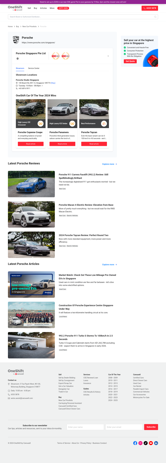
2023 (115, 397)
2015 (115, 386)
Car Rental (137, 386)
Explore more (109, 164)
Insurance (87, 383)
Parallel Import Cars (141, 389)
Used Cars (137, 383)
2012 (110, 383)
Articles (43, 8)
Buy (35, 8)
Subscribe (151, 427)
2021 (115, 395)
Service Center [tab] (33, 68)
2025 (115, 400)
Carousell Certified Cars (68, 406)
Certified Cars (138, 378)
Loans (85, 380)
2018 (110, 392)
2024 (110, 400)
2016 (110, 389)
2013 (115, 383)
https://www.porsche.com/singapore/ (38, 42)
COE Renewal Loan (90, 378)
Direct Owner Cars (140, 380)
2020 (110, 395)
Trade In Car (63, 392)
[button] (33, 85)
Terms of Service (63, 443)
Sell (29, 8)
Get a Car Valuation (66, 386)
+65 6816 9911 (24, 88)
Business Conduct (100, 443)
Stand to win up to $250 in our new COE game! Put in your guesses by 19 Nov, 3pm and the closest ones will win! (83, 2)
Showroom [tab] (20, 68)
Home (10, 26)
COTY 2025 (63, 8)
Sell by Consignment (66, 380)
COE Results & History (91, 392)
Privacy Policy (85, 443)
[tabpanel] (62, 81)
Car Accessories (139, 395)
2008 (110, 378)
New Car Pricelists (29, 26)
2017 (115, 389)
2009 (115, 378)
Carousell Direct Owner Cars (69, 409)
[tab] (62, 56)
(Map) (52, 83)
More (52, 8)
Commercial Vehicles (141, 392)
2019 (115, 392)
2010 (110, 380)
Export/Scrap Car (65, 383)
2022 (110, 397)
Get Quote (130, 61)
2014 (110, 386)
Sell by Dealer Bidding (67, 378)
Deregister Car (64, 389)
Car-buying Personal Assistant (70, 403)
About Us (75, 443)
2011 (115, 380)
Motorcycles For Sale (141, 397)
